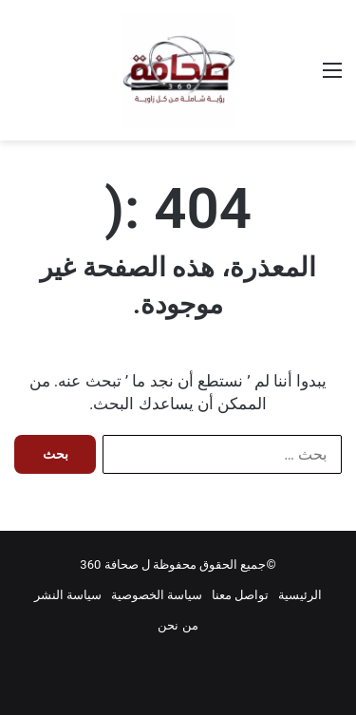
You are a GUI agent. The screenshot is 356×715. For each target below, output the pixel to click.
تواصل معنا (240, 595)
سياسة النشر (68, 595)
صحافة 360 (109, 564)
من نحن (177, 625)
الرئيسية (300, 595)
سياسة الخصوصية (156, 595)
